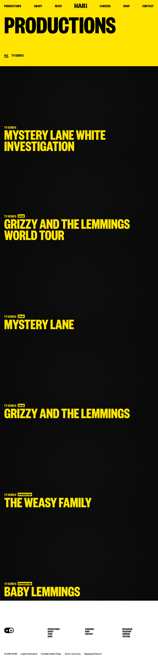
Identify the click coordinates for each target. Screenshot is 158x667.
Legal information (29, 653)
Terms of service (73, 653)
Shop (126, 6)
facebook (126, 631)
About (38, 6)
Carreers (89, 629)
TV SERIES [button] (18, 55)
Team (50, 633)
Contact (148, 6)
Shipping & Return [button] (93, 653)
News (58, 6)
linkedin (126, 633)
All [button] (6, 55)
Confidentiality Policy (51, 653)
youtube (126, 636)
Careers (105, 6)
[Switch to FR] (7, 630)
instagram (127, 629)
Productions (12, 6)
